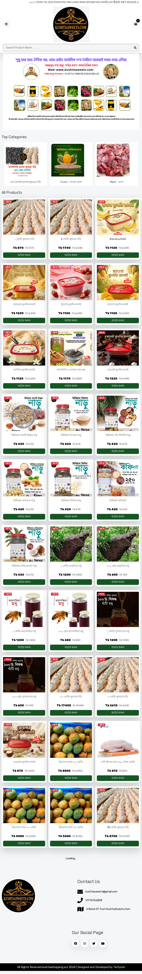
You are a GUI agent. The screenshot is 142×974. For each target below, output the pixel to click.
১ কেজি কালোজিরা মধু (24, 634)
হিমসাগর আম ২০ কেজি (24, 831)
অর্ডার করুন (24, 255)
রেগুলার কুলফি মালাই (24, 765)
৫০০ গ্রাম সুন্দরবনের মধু (24, 700)
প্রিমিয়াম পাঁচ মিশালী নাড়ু (117, 436)
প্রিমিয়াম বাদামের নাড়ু (24, 502)
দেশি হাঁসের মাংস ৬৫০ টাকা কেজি (118, 765)
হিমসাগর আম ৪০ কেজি (71, 765)
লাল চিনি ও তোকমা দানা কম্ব (71, 370)
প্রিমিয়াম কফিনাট (117, 502)
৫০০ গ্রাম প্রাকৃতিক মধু (118, 568)
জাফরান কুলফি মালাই (24, 305)
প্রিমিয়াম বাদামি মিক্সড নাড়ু (24, 436)
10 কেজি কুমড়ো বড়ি (118, 831)
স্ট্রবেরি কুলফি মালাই (71, 305)
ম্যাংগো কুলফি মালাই (117, 305)
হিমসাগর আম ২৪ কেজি (71, 831)
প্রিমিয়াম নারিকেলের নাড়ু (24, 568)
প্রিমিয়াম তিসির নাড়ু (71, 502)
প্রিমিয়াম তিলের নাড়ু (71, 436)
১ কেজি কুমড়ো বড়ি (24, 239)
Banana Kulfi (118, 239)
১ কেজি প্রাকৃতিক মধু (71, 568)
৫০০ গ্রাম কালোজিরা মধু (70, 634)
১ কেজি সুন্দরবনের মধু (117, 634)
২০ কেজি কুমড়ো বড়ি (71, 700)
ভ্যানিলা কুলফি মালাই (24, 370)
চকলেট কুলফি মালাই (117, 370)
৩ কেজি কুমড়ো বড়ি (118, 700)
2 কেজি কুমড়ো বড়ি (71, 239)
